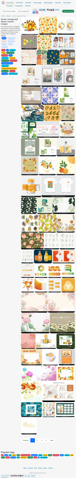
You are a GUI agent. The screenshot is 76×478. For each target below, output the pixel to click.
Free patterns (19, 6)
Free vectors (10, 3)
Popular (10, 44)
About (45, 468)
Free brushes (67, 3)
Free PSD (27, 6)
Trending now (11, 38)
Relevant (4, 44)
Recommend (11, 41)
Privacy (40, 468)
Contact (50, 468)
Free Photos (19, 3)
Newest (4, 41)
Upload (35, 10)
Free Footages (37, 3)
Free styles (10, 6)
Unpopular (4, 47)
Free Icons (58, 3)
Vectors (8, 16)
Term (35, 468)
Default (4, 38)
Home (3, 16)
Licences (30, 468)
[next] (51, 440)
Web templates (48, 3)
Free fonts (28, 3)
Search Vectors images (9, 11)
